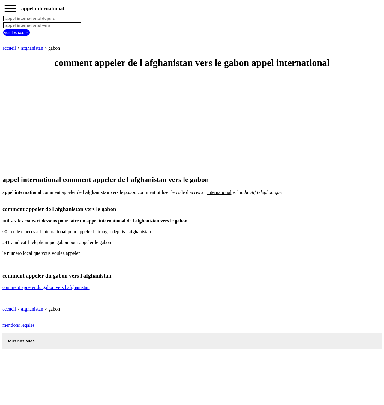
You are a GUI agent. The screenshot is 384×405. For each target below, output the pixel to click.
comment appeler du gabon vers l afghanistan (46, 287)
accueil (9, 48)
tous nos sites (21, 341)
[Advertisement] (182, 122)
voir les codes (16, 32)
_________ (10, 6)
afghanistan (32, 48)
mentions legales (18, 325)
